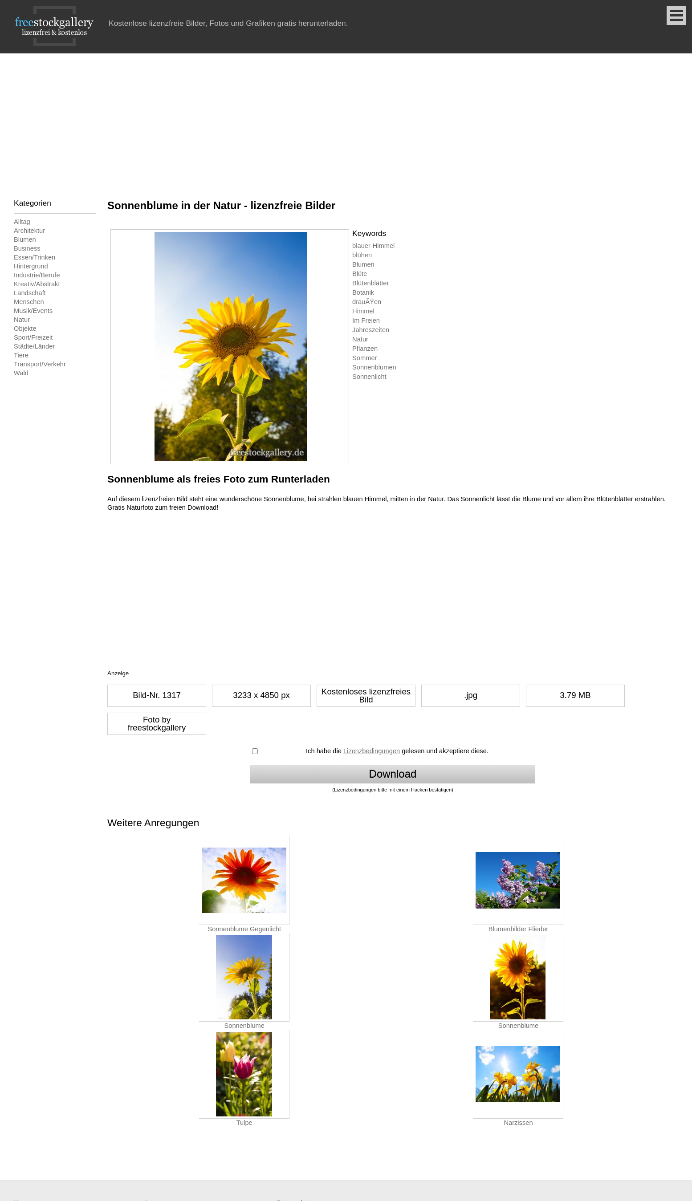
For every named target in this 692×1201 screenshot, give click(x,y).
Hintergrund (31, 266)
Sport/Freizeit (33, 337)
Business (27, 248)
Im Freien (366, 320)
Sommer (364, 357)
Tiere (21, 355)
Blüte (359, 273)
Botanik (363, 292)
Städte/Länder (34, 346)
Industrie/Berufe (37, 275)
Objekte (25, 328)
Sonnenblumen (374, 367)
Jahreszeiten (370, 329)
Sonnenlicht (369, 376)
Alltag (22, 221)
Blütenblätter (370, 283)
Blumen (25, 239)
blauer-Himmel (373, 245)
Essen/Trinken (34, 257)
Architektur (29, 230)
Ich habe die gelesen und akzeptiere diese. (397, 751)
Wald (21, 373)
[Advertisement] (346, 120)
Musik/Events (33, 310)
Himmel (363, 311)
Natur (22, 319)
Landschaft (30, 292)
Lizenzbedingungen (371, 751)
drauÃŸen (366, 301)
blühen (362, 255)
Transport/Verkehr (40, 364)
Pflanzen (365, 348)
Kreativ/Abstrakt (37, 284)
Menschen (29, 301)
